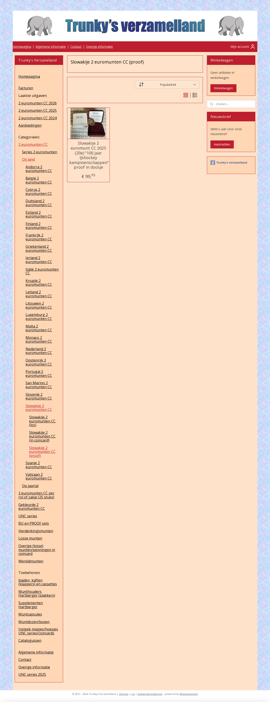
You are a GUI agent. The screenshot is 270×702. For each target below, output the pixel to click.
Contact (76, 46)
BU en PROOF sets (33, 523)
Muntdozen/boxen (34, 621)
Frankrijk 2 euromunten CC (39, 237)
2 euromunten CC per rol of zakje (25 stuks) (36, 495)
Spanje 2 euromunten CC (39, 464)
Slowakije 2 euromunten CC (39, 407)
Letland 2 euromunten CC (39, 294)
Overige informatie (99, 46)
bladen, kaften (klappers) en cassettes (37, 582)
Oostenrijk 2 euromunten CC (39, 362)
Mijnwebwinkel (189, 694)
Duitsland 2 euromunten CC (39, 202)
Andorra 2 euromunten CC (39, 168)
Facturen (25, 88)
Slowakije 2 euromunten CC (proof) (42, 451)
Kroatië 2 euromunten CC (39, 282)
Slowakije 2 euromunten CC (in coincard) (42, 436)
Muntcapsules (30, 614)
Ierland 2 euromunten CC (39, 259)
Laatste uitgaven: (32, 95)
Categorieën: (29, 137)
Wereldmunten (30, 561)
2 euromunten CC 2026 (37, 103)
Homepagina (22, 46)
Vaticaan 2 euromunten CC (39, 476)
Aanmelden (222, 144)
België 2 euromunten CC (39, 180)
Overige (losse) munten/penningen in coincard (36, 549)
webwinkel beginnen (150, 694)
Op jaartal (30, 485)
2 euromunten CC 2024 (37, 118)
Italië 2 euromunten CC (42, 271)
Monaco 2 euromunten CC (39, 339)
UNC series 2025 (32, 674)
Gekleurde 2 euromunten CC (31, 506)
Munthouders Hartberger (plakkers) (36, 593)
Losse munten (30, 538)
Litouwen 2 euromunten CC (39, 305)
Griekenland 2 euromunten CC (39, 248)
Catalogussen (29, 640)
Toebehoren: (29, 572)
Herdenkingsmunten (35, 530)
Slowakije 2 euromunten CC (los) (42, 421)
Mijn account (242, 46)
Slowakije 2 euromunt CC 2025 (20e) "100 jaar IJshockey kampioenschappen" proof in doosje (88, 155)
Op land (28, 159)
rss (133, 694)
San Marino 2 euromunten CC (39, 384)
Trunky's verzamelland (228, 162)
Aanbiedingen (30, 125)
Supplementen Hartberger (30, 604)
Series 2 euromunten (39, 152)
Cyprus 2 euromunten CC (39, 191)
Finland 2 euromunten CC (39, 225)
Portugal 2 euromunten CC (39, 373)
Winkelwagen (223, 88)
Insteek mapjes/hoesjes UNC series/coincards (38, 631)
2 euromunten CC (33, 144)
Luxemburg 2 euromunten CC (39, 316)
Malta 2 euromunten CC (39, 328)
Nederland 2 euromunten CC (39, 350)
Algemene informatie (51, 46)
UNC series (27, 516)
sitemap (123, 694)
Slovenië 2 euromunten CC (39, 396)
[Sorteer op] (167, 84)
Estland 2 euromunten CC (39, 214)
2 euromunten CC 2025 (37, 110)
